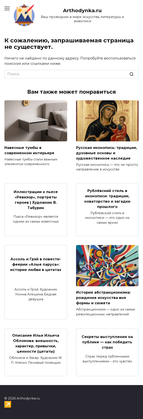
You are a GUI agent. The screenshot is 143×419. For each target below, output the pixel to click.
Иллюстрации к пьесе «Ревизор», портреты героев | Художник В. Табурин (36, 200)
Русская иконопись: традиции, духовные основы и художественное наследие (106, 152)
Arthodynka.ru (82, 10)
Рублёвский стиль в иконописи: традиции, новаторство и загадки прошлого (107, 198)
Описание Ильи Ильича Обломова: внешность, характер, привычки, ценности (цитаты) (35, 343)
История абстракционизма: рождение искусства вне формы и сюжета (103, 297)
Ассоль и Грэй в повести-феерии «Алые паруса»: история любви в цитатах (35, 264)
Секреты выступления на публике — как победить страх (107, 342)
